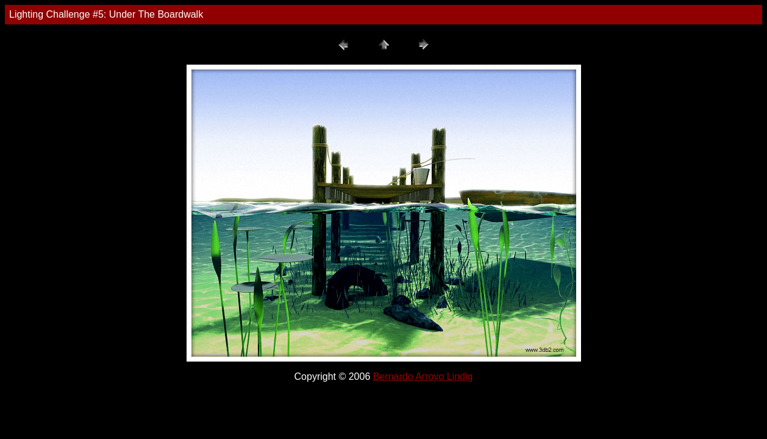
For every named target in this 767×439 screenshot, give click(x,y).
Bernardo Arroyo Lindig (423, 376)
